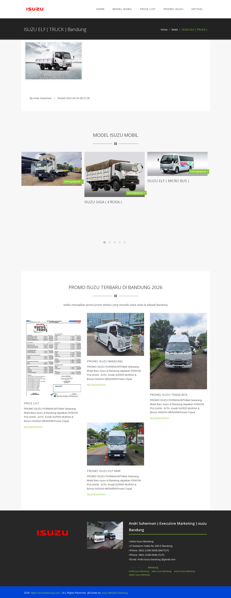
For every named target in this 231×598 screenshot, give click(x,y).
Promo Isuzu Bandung (105, 361)
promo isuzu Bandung (184, 571)
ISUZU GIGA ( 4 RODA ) (103, 202)
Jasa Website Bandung (115, 592)
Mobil (175, 29)
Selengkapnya (33, 427)
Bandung (153, 567)
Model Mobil (122, 9)
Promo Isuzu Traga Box (169, 395)
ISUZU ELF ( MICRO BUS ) (168, 180)
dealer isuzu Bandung (139, 575)
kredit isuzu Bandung (139, 571)
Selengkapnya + (73, 181)
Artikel (197, 9)
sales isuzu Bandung (162, 571)
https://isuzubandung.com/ (45, 592)
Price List (148, 9)
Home (100, 9)
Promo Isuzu (174, 9)
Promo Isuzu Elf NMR (103, 471)
